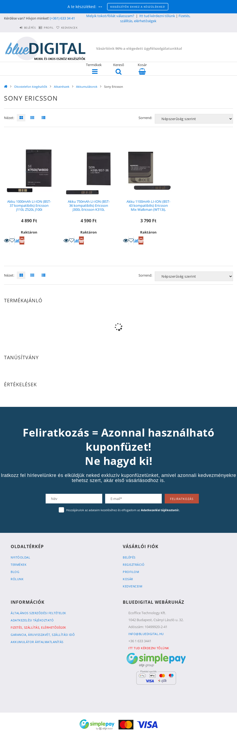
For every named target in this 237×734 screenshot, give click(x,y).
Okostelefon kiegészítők (30, 87)
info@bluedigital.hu (146, 634)
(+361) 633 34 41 (62, 18)
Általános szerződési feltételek (38, 613)
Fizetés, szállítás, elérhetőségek (155, 18)
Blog (15, 572)
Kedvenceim (132, 586)
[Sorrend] (194, 119)
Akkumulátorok (86, 87)
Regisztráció (133, 565)
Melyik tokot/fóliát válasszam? (110, 15)
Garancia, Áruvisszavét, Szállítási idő (43, 635)
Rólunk (17, 579)
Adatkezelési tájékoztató (32, 620)
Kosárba (21, 240)
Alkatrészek (61, 87)
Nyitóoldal (20, 557)
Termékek (18, 565)
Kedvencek (66, 27)
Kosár (128, 579)
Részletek (6, 240)
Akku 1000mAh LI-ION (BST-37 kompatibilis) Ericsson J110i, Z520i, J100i (29, 206)
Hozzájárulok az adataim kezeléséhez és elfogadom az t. (123, 510)
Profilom (131, 572)
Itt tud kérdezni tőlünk (157, 15)
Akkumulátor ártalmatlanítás (37, 642)
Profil (41, 27)
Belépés (17, 27)
